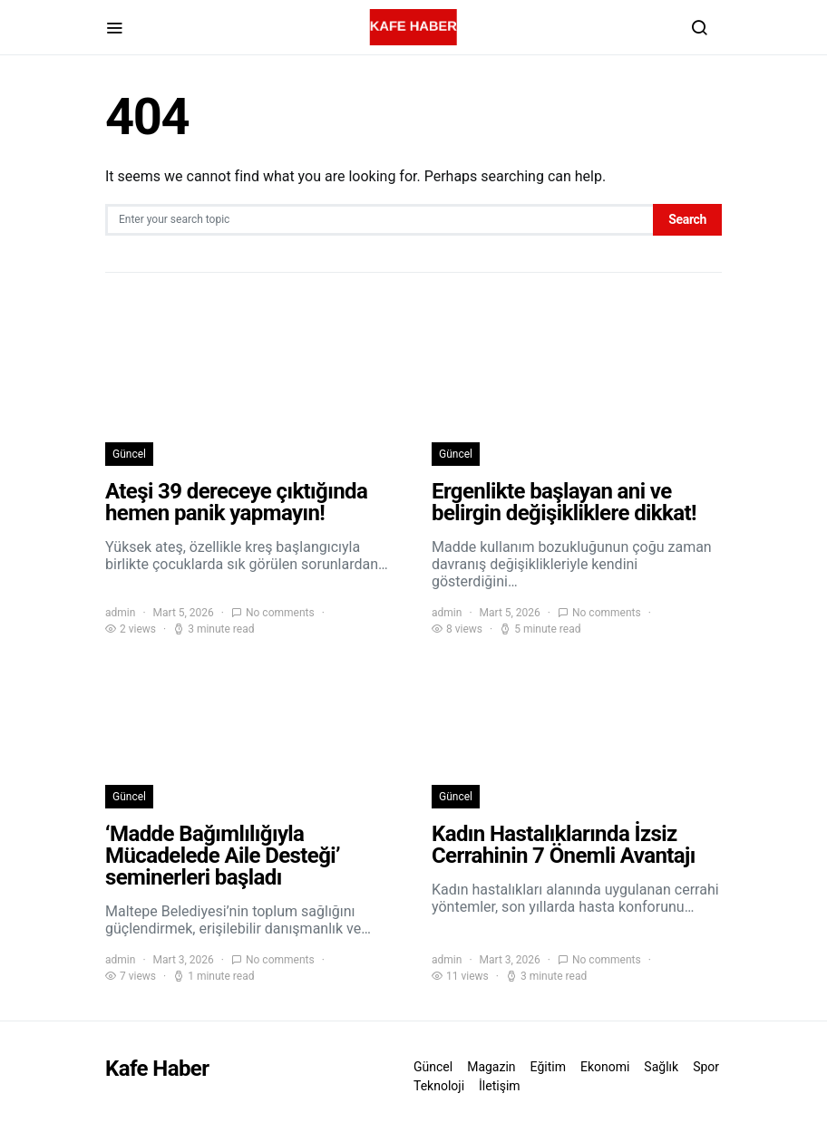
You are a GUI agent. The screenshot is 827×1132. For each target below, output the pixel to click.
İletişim (500, 1086)
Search (687, 219)
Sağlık (661, 1066)
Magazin (491, 1066)
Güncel (129, 454)
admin (120, 612)
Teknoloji (439, 1086)
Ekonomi (604, 1066)
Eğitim (548, 1066)
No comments (280, 612)
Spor (706, 1066)
